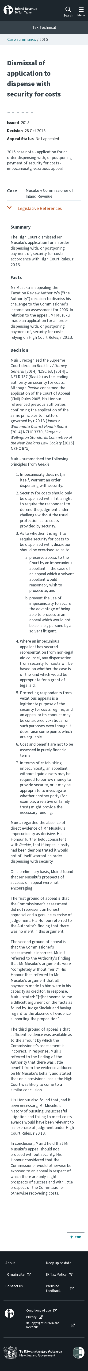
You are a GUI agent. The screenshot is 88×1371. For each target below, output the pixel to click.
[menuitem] (21, 1263)
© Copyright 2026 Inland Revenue (43, 1325)
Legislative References (40, 208)
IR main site (15, 1274)
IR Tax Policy (56, 1274)
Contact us (14, 1286)
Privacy (31, 1317)
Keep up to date (58, 1263)
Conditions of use (38, 1311)
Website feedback (53, 1288)
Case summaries (21, 39)
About (10, 1263)
